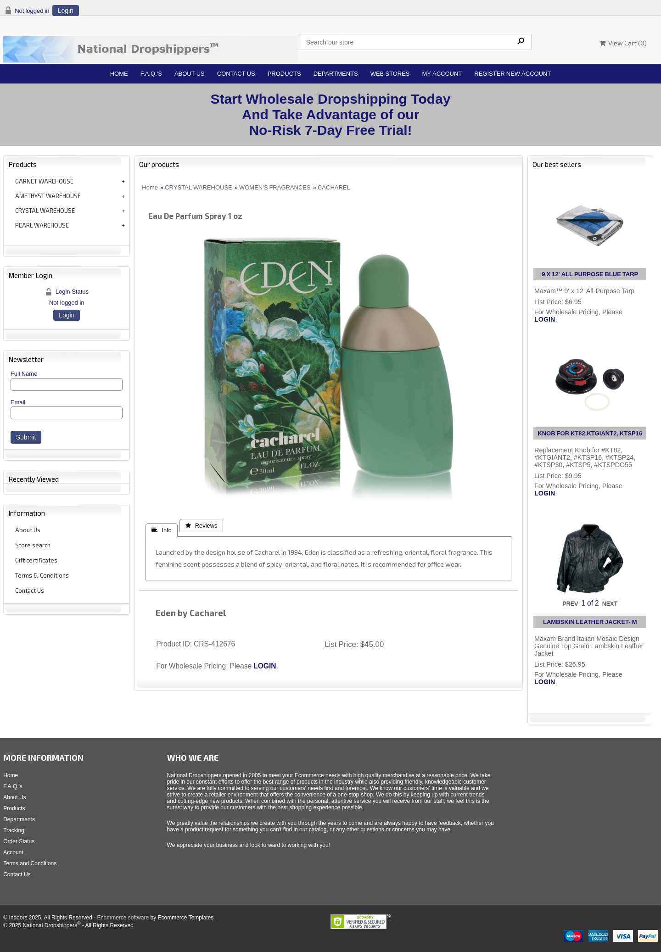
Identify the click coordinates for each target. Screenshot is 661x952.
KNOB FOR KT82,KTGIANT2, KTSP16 (590, 433)
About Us (189, 74)
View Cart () (623, 43)
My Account (442, 74)
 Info (161, 530)
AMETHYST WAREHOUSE (48, 196)
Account (13, 852)
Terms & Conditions (42, 575)
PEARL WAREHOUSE (42, 225)
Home (119, 74)
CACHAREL (334, 187)
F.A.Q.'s (151, 74)
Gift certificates (36, 560)
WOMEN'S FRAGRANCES (275, 187)
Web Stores (390, 74)
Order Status (18, 841)
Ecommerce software (123, 917)
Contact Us (236, 74)
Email (18, 402)
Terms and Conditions (29, 863)
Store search (32, 545)
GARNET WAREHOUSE (44, 181)
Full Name (24, 374)
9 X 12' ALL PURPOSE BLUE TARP (590, 274)
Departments (336, 74)
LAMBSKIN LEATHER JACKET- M (590, 622)
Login (65, 10)
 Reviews (201, 526)
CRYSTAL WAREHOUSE (45, 210)
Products (284, 74)
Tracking (13, 830)
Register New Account (512, 74)
